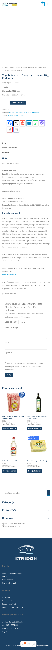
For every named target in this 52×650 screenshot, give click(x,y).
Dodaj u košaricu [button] (9, 428)
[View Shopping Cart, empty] (42, 4)
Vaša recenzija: (12, 327)
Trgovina (11, 67)
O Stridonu (6, 598)
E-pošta (8, 353)
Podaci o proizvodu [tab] (9, 148)
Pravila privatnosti (9, 583)
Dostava (5, 576)
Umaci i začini (20, 67)
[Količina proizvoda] (5, 103)
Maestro (10, 115)
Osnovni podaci (8, 601)
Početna (4, 67)
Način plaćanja (7, 580)
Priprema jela (13, 112)
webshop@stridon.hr (15, 622)
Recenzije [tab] (5, 152)
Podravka (17, 115)
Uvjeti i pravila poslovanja (11, 573)
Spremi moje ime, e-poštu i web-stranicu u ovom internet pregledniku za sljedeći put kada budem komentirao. (24, 366)
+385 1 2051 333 (11, 625)
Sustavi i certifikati (9, 604)
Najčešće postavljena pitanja (12, 607)
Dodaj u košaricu (18, 103)
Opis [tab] (4, 143)
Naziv (7, 342)
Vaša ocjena (11, 321)
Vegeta (23, 115)
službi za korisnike (9, 275)
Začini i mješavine (30, 67)
